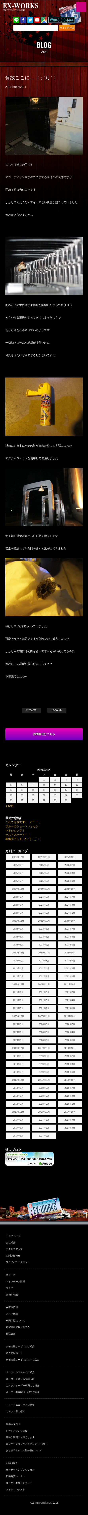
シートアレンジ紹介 (16, 1430)
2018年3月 (18, 1104)
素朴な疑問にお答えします (20, 1437)
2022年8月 (44, 960)
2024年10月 (70, 889)
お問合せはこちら (44, 734)
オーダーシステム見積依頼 (20, 1379)
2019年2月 (44, 1072)
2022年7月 (70, 960)
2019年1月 (70, 1072)
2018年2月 (44, 1104)
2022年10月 (70, 952)
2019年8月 (44, 1056)
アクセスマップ (14, 1249)
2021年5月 (44, 1000)
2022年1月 (70, 976)
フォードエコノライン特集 (20, 1404)
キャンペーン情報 (15, 1281)
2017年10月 (70, 1112)
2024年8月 (44, 897)
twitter (30, 20)
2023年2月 (44, 944)
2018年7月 (70, 1088)
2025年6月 (18, 873)
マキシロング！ (15, 830)
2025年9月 (18, 865)
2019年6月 (18, 1064)
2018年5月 (44, 1096)
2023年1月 (70, 944)
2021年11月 (44, 984)
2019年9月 (18, 1056)
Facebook (23, 20)
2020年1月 (70, 1040)
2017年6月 (18, 1128)
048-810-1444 (63, 20)
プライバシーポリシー (18, 1262)
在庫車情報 (12, 1307)
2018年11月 (44, 1080)
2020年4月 (70, 1032)
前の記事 (31, 710)
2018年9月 (18, 1088)
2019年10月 (70, 1048)
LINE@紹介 (12, 1294)
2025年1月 (70, 881)
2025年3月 (18, 881)
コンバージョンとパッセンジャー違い (26, 1443)
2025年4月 (70, 873)
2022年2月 (44, 976)
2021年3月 (18, 1008)
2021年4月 (70, 1000)
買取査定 (10, 1333)
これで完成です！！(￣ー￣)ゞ (24, 822)
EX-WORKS (27, 7)
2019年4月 (70, 1064)
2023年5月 (44, 936)
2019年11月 (44, 1048)
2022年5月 (44, 968)
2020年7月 (70, 1024)
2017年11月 (44, 1112)
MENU (81, 7)
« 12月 (9, 805)
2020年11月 (44, 1016)
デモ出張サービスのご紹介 (20, 1346)
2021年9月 (18, 992)
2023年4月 (70, 936)
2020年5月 (44, 1032)
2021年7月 (70, 992)
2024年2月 (44, 913)
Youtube (37, 20)
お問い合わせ (13, 1255)
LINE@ (16, 20)
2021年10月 (70, 984)
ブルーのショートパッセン (22, 826)
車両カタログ (13, 1424)
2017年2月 (44, 1136)
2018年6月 (18, 1096)
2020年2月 (44, 1040)
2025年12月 (18, 857)
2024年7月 (70, 897)
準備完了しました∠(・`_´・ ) (23, 838)
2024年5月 (44, 905)
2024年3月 (18, 913)
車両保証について (15, 1320)
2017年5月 (44, 1128)
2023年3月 (18, 944)
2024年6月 (18, 905)
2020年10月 (70, 1016)
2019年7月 (70, 1056)
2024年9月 (18, 897)
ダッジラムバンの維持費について (24, 1450)
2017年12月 (18, 1112)
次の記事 (57, 710)
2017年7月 (70, 1120)
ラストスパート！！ (17, 834)
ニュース (10, 1275)
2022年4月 (70, 968)
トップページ (13, 1236)
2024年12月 (18, 889)
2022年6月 (18, 968)
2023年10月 (70, 921)
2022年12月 (18, 952)
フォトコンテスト (15, 1489)
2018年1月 (70, 1104)
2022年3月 (18, 976)
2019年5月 (44, 1064)
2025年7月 (70, 865)
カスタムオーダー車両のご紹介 (22, 1385)
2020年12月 (18, 1016)
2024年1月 (70, 913)
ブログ (9, 1288)
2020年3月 (18, 1040)
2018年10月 (70, 1080)
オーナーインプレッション (20, 1469)
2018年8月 (44, 1088)
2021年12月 (18, 984)
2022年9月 (18, 960)
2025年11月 (44, 857)
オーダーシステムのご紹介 (20, 1372)
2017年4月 (70, 1128)
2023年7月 (70, 929)
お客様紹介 (12, 1463)
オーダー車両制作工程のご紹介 (22, 1392)
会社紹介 (10, 1242)
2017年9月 (18, 1120)
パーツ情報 (12, 1314)
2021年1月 (70, 1008)
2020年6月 (18, 1032)
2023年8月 (44, 929)
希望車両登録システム (18, 1327)
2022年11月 (44, 952)
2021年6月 (18, 1000)
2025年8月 (44, 865)
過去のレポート (14, 1353)
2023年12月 (18, 921)
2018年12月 (18, 1080)
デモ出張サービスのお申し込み (22, 1359)
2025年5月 (44, 873)
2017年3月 (18, 1136)
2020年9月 (18, 1024)
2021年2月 (44, 1008)
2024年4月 (70, 905)
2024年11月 (44, 889)
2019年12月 (18, 1048)
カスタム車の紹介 (15, 1411)
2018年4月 (70, 1096)
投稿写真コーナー (15, 1476)
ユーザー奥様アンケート (19, 1483)
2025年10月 (70, 857)
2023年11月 (44, 921)
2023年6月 (18, 936)
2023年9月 (18, 929)
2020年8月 (44, 1024)
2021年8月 (44, 992)
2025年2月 (44, 881)
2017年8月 (44, 1120)
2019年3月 (18, 1072)
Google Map (44, 20)
